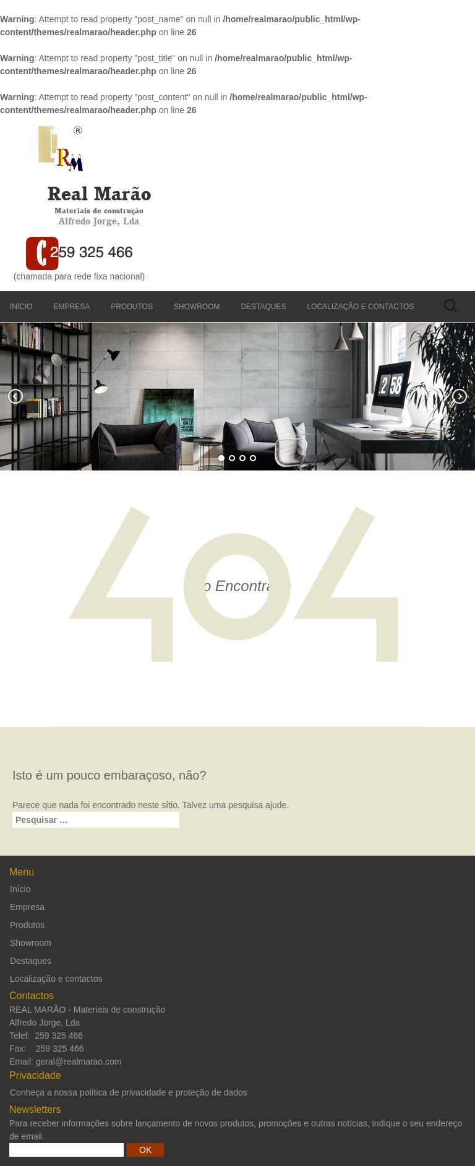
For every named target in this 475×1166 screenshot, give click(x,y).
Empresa (72, 306)
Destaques (263, 306)
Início (21, 306)
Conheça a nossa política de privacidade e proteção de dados (128, 1092)
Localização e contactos (360, 306)
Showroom (197, 306)
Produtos (132, 306)
